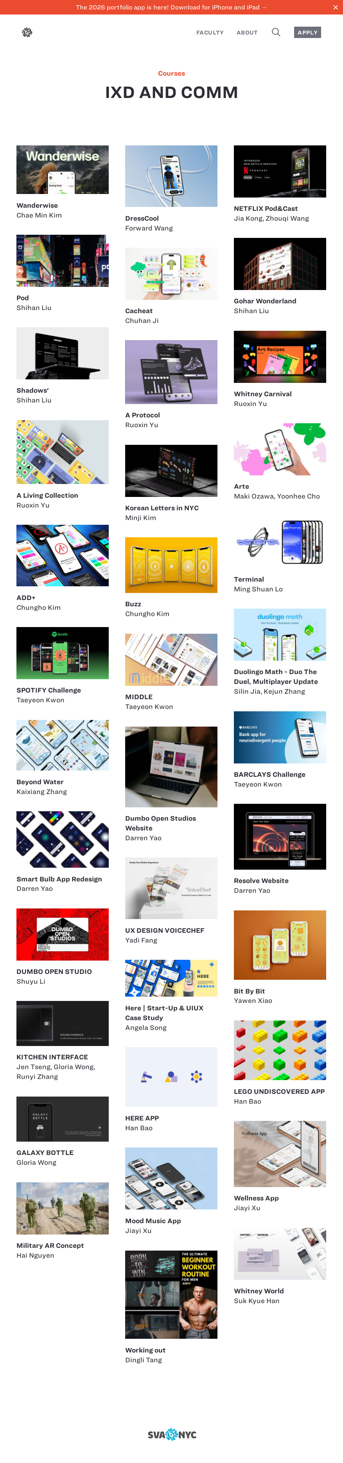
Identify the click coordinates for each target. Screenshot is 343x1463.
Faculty (210, 32)
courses (171, 73)
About (247, 32)
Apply (308, 32)
